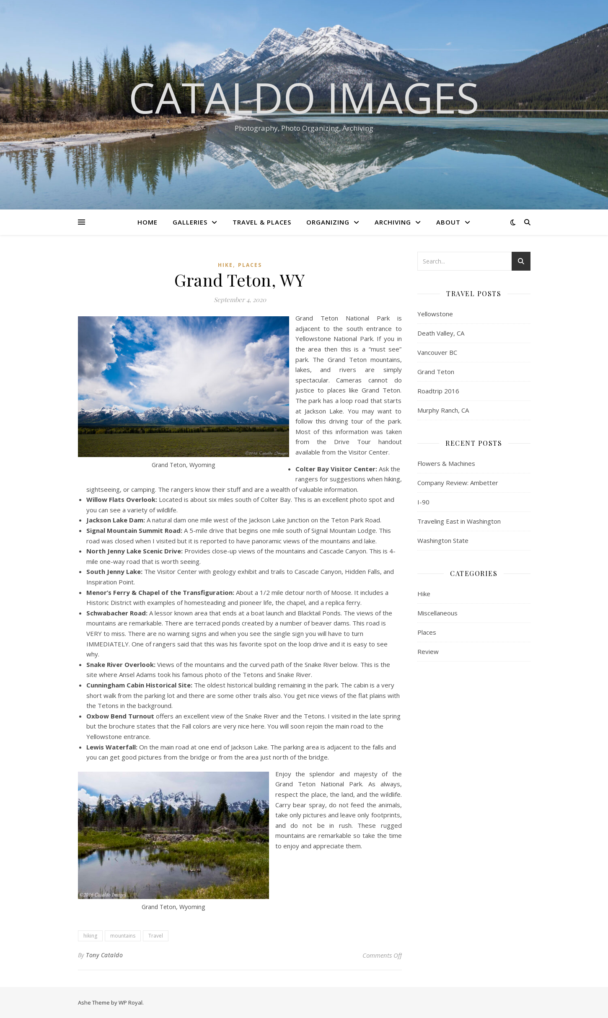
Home (147, 222)
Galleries (190, 222)
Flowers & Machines (446, 463)
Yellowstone (435, 314)
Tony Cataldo (104, 955)
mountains (122, 935)
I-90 (423, 502)
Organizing (327, 222)
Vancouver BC (437, 352)
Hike (225, 265)
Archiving (393, 222)
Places (250, 265)
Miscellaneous (437, 613)
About (448, 222)
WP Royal (130, 1002)
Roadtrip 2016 (438, 391)
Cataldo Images (304, 97)
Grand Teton (435, 371)
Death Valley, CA (440, 333)
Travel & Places (262, 222)
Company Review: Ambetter (457, 482)
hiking (90, 935)
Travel (155, 935)
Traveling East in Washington (459, 521)
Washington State (442, 540)
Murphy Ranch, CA (443, 410)
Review (428, 651)
